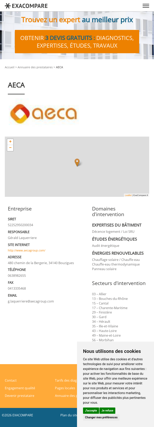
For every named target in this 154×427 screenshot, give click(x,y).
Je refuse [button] (107, 410)
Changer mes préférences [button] (101, 417)
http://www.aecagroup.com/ (26, 250)
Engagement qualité (20, 388)
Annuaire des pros (69, 395)
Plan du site (69, 415)
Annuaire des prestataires (35, 67)
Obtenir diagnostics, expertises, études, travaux (77, 41)
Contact (11, 380)
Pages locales (65, 388)
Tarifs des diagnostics (71, 380)
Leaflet (128, 195)
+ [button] (10, 142)
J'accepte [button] (91, 410)
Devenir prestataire (19, 395)
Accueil (9, 67)
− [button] (10, 148)
